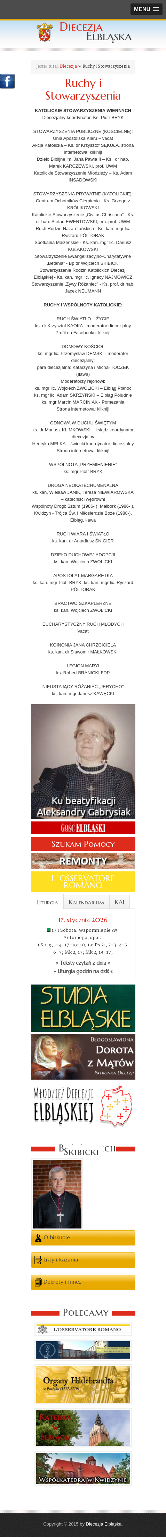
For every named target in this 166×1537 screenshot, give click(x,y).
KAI (119, 902)
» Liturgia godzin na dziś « (83, 971)
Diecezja (68, 66)
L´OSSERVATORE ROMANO (83, 881)
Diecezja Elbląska (104, 1524)
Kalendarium (86, 902)
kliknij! (96, 152)
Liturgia (47, 902)
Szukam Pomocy (83, 844)
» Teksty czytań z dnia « (83, 963)
